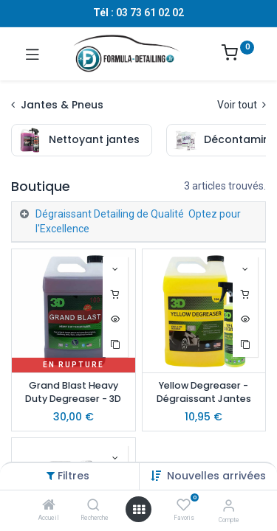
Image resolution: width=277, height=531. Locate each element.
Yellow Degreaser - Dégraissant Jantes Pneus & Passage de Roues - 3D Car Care (203, 393)
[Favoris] (183, 505)
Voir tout (241, 105)
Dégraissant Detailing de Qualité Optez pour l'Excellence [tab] (138, 221)
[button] (216, 475)
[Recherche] (93, 506)
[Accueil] (48, 506)
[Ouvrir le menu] (139, 509)
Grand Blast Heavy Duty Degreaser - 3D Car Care (73, 393)
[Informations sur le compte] (229, 505)
